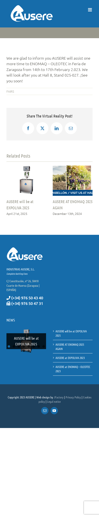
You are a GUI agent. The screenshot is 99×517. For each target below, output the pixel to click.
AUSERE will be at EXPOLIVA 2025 (26, 341)
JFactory (58, 397)
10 (29, 351)
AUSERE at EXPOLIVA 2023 (70, 358)
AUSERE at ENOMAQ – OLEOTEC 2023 (73, 369)
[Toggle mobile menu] (90, 10)
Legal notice (54, 401)
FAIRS (10, 91)
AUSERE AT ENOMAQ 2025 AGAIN (70, 346)
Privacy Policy (73, 397)
